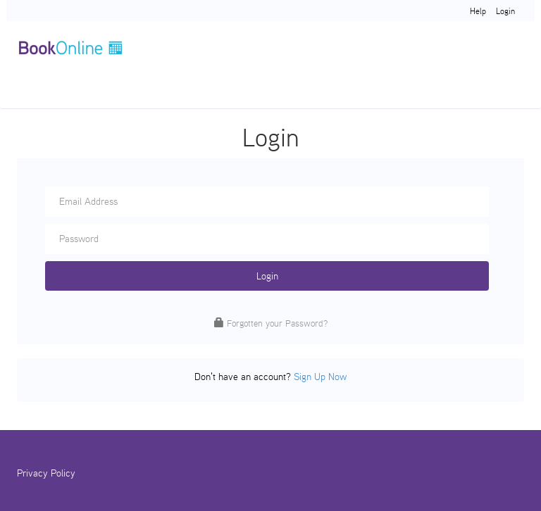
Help (478, 11)
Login (505, 11)
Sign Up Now (320, 376)
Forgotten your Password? (277, 323)
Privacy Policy (46, 473)
